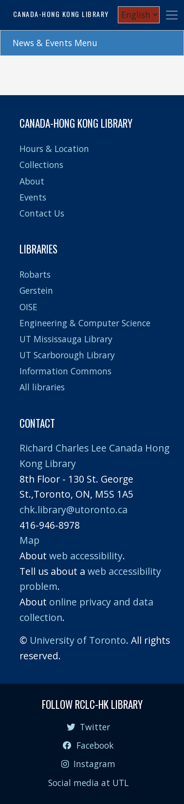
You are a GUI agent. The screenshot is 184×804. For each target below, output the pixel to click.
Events (32, 197)
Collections (41, 164)
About (31, 181)
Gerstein (36, 290)
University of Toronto (78, 640)
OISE (28, 307)
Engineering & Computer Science (84, 323)
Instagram (88, 764)
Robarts (35, 274)
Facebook (88, 745)
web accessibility (86, 555)
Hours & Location (54, 148)
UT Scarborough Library (67, 355)
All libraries (42, 387)
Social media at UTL (88, 782)
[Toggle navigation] (172, 15)
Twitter (88, 727)
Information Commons (65, 371)
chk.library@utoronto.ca (73, 509)
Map (29, 540)
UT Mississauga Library (65, 339)
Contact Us (41, 213)
